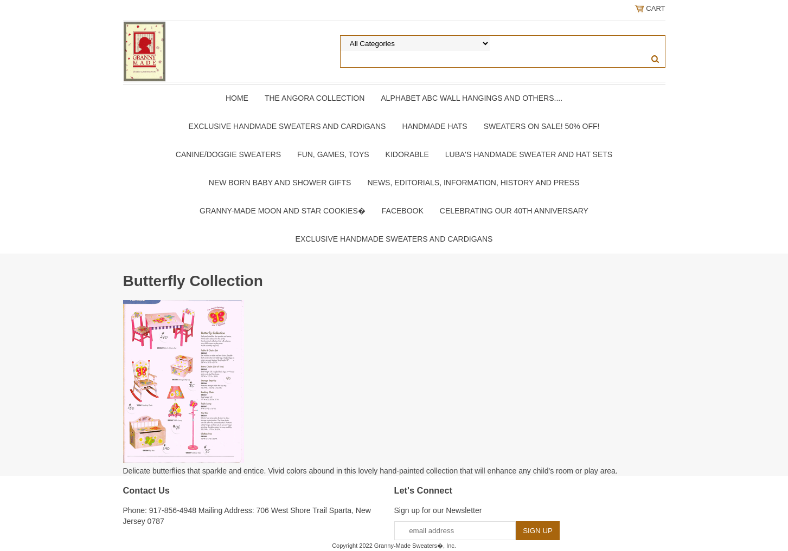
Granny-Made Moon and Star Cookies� (283, 210)
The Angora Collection (314, 98)
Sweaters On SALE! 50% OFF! (542, 126)
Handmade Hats (434, 126)
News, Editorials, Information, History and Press (473, 182)
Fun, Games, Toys (333, 154)
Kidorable (407, 154)
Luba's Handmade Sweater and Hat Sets (528, 154)
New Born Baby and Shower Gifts (280, 182)
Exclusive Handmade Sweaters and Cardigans (287, 126)
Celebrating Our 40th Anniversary (514, 210)
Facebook (403, 210)
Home (237, 98)
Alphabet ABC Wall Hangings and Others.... (471, 98)
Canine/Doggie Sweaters (228, 154)
